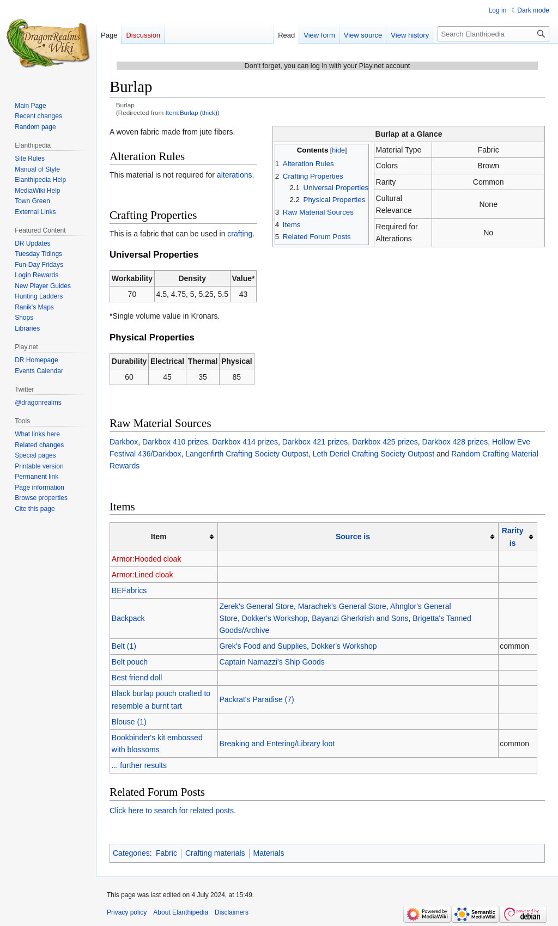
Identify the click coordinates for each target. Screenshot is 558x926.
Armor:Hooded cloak (146, 559)
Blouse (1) (129, 721)
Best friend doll (137, 677)
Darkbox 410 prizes (175, 441)
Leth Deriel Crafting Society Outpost (373, 453)
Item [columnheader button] (159, 536)
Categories (131, 853)
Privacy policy (127, 912)
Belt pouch (130, 661)
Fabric (166, 853)
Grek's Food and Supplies (263, 646)
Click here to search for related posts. (173, 810)
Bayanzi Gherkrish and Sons (360, 618)
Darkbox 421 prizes (315, 441)
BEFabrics (129, 590)
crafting (239, 233)
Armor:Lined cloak (142, 574)
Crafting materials (215, 853)
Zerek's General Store (256, 606)
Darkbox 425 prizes (385, 441)
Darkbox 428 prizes (455, 441)
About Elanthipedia (180, 912)
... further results (139, 765)
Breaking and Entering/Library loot (277, 743)
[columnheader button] (357, 537)
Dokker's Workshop (275, 618)
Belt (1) (124, 646)
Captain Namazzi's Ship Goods (271, 661)
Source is (353, 536)
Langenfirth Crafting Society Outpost (246, 453)
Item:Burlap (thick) (191, 112)
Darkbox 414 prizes (245, 441)
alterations (234, 174)
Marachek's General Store (342, 606)
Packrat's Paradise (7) (256, 699)
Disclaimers (231, 912)
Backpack (128, 618)
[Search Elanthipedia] (493, 33)
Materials (268, 853)
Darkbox (124, 441)
